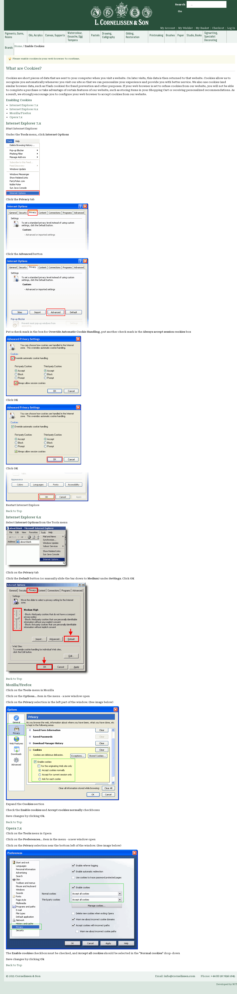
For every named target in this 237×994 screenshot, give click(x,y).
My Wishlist (185, 28)
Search (180, 4)
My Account (167, 28)
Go (180, 11)
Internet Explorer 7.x (24, 105)
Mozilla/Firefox (20, 113)
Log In (231, 28)
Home (18, 46)
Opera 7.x (16, 117)
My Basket (202, 28)
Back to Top (14, 511)
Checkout (218, 28)
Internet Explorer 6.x (24, 109)
